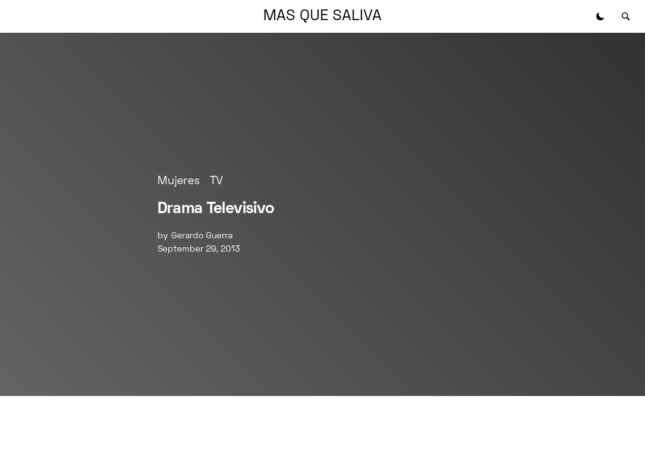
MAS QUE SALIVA (322, 16)
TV (216, 181)
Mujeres (178, 181)
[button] (600, 16)
